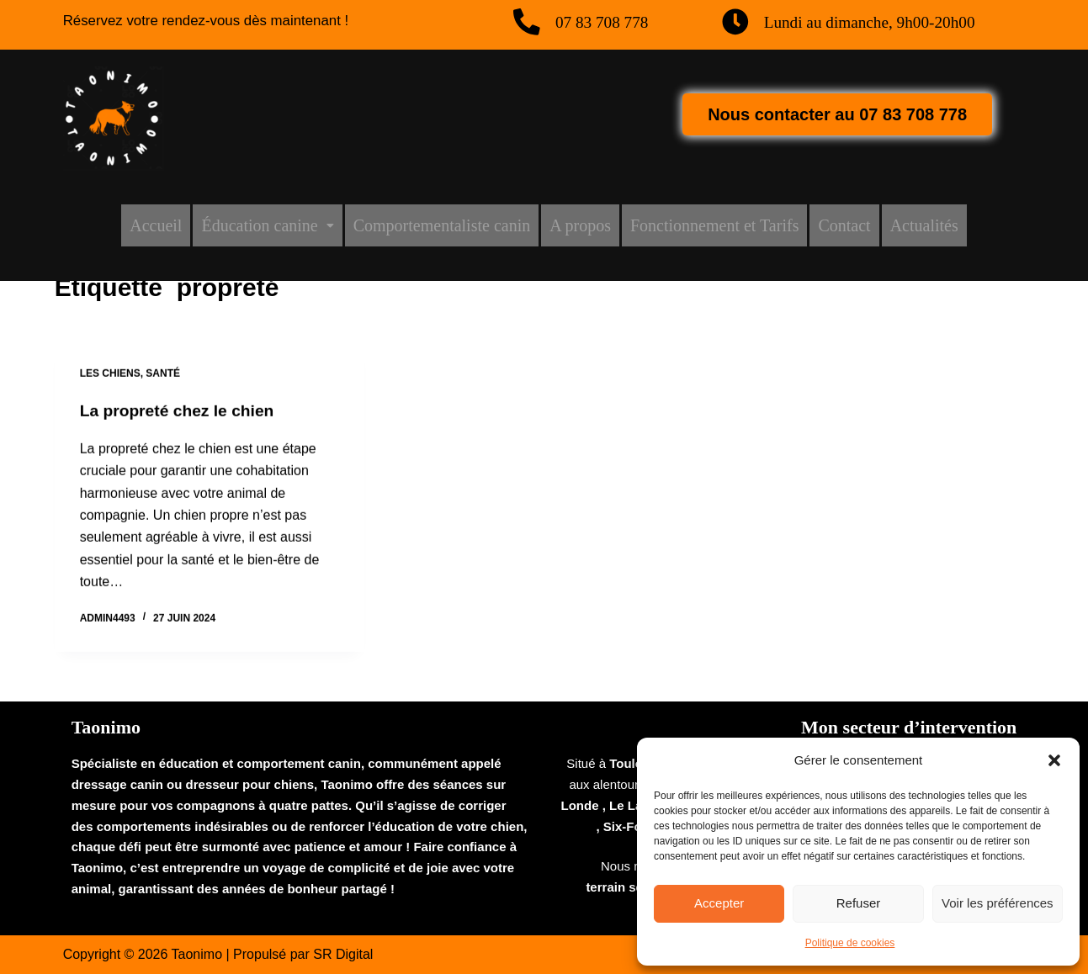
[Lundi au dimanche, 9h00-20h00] (736, 22)
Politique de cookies (850, 943)
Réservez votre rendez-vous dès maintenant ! (216, 20)
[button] (1054, 760)
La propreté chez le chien (181, 412)
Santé (163, 375)
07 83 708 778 (605, 22)
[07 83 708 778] (527, 22)
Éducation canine (267, 225)
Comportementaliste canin (442, 225)
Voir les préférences (998, 903)
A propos (580, 225)
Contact (844, 225)
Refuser (858, 903)
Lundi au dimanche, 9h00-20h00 (875, 22)
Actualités (924, 225)
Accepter (719, 903)
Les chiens (110, 375)
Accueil (156, 225)
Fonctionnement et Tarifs (714, 225)
